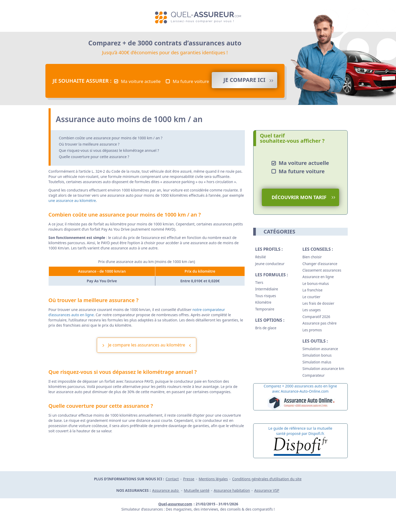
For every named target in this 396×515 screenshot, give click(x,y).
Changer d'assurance (320, 263)
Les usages (312, 309)
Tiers (259, 282)
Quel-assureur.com (175, 503)
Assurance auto (166, 490)
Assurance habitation (232, 490)
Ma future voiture (191, 81)
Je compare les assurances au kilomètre (146, 345)
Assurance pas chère (320, 323)
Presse (188, 478)
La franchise (313, 290)
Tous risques (265, 295)
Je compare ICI (244, 79)
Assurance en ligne (318, 276)
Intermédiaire (266, 288)
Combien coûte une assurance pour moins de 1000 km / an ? (111, 137)
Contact (172, 478)
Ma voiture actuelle (141, 81)
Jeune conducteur (270, 263)
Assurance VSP (266, 490)
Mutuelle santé (196, 490)
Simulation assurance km (323, 368)
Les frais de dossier (318, 303)
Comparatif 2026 (316, 316)
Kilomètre (263, 302)
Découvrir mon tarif (298, 197)
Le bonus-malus (316, 283)
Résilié (260, 256)
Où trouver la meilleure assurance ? (89, 144)
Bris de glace (265, 327)
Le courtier (312, 296)
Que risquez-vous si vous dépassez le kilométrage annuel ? (109, 150)
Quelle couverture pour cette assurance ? (94, 156)
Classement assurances (322, 270)
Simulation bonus (317, 355)
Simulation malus (317, 362)
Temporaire (264, 309)
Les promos (312, 329)
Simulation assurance (320, 348)
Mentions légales (213, 478)
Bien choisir (312, 256)
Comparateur (314, 375)
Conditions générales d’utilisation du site (267, 478)
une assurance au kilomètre (72, 200)
